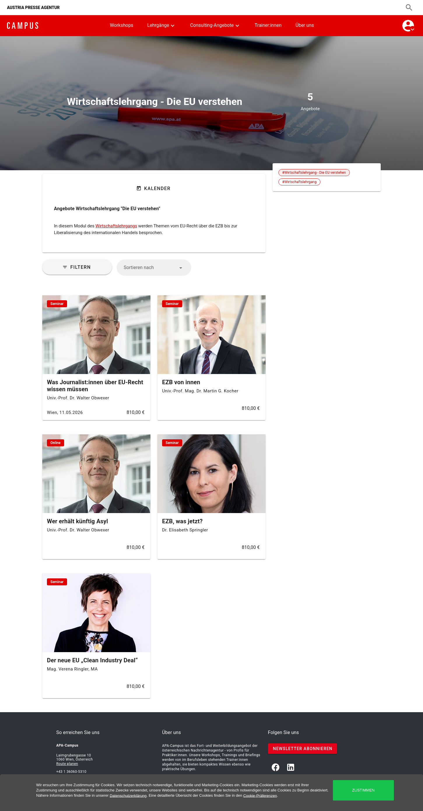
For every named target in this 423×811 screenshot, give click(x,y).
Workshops (121, 25)
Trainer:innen (268, 25)
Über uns (305, 25)
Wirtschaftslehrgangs (116, 226)
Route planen (67, 764)
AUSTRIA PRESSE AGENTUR (33, 7)
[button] (154, 267)
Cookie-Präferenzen (260, 795)
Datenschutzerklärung (128, 795)
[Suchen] (409, 8)
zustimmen (363, 790)
